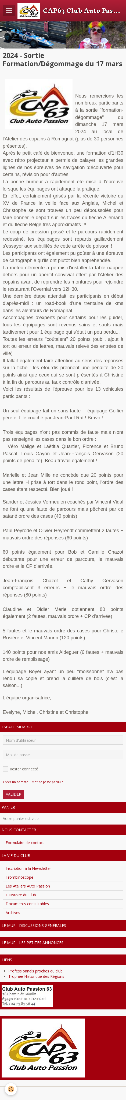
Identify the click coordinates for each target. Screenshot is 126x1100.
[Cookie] (11, 1089)
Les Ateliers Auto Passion (28, 886)
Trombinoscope (19, 877)
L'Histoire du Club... (22, 894)
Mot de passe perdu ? (47, 782)
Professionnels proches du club (35, 971)
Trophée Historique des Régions (36, 976)
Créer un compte (15, 782)
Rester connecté (20, 769)
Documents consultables (27, 903)
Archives (13, 912)
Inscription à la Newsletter (28, 868)
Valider (13, 794)
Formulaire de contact (25, 842)
